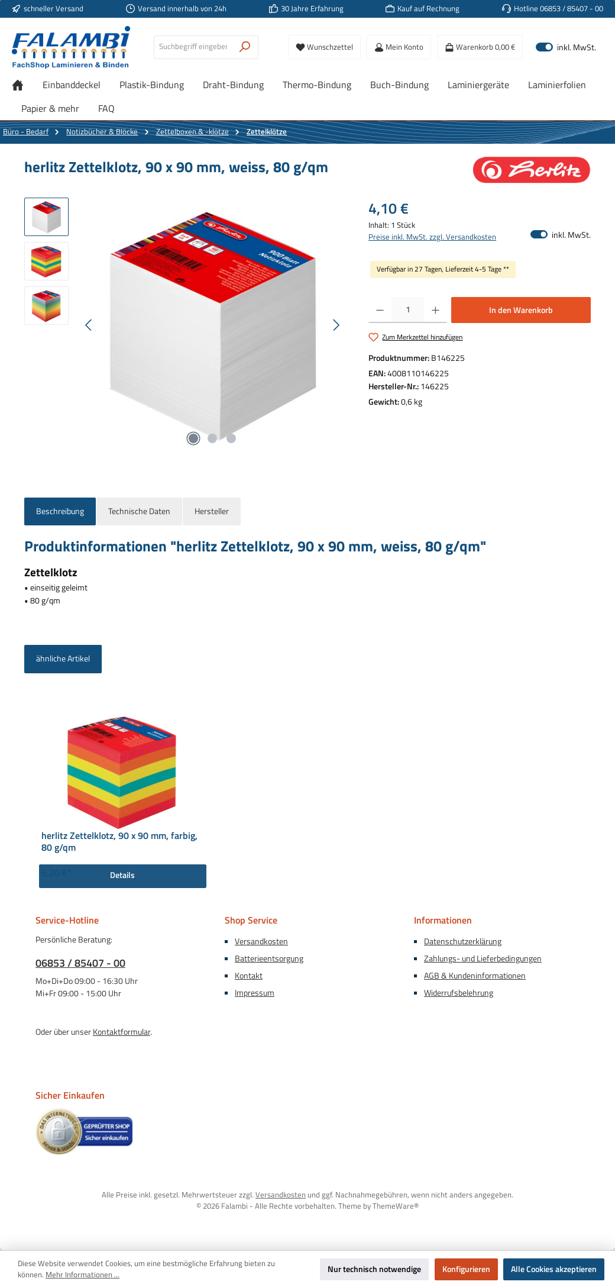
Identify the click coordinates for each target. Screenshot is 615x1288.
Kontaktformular (121, 1031)
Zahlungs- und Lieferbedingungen (483, 958)
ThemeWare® (396, 1206)
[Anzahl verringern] (379, 310)
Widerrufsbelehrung (458, 992)
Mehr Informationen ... (82, 1275)
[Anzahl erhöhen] (435, 310)
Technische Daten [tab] (139, 511)
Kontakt (249, 975)
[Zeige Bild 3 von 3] (231, 438)
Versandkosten (261, 941)
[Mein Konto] (399, 47)
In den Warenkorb (521, 310)
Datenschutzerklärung (462, 941)
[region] (184, 325)
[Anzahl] (408, 310)
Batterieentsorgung (269, 958)
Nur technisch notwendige (374, 1269)
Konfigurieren (466, 1269)
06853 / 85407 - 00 (80, 963)
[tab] (60, 512)
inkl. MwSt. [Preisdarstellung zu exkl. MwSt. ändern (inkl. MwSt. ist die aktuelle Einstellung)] (566, 47)
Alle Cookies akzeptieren (554, 1269)
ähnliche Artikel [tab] (63, 658)
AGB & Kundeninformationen (475, 975)
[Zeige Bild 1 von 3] (193, 438)
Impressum (254, 992)
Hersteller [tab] (212, 511)
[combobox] (193, 47)
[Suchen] (245, 47)
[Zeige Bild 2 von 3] (212, 438)
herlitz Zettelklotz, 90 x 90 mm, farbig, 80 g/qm (119, 842)
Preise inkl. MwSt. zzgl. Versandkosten (432, 237)
